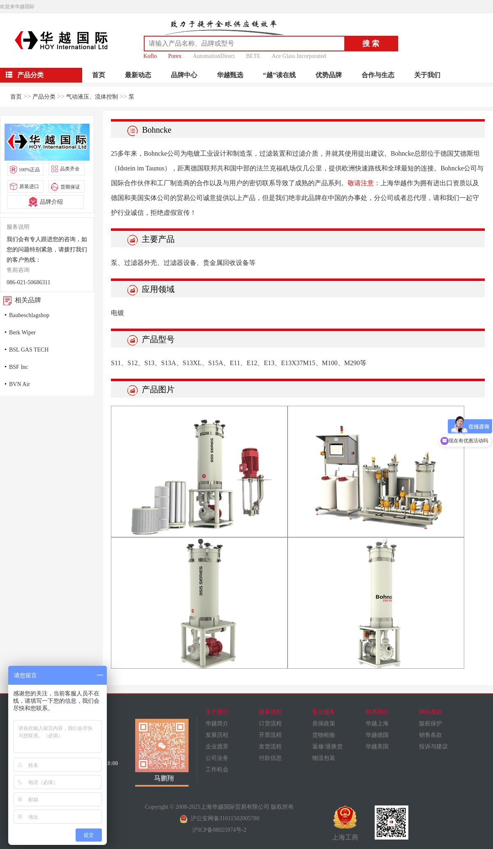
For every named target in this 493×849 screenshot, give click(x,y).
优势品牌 (329, 74)
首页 (98, 74)
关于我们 (427, 74)
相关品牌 (20, 300)
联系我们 (377, 712)
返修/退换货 (327, 746)
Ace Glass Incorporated (299, 56)
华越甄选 (230, 74)
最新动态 (138, 74)
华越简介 (216, 723)
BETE (253, 56)
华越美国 (377, 746)
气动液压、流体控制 (92, 97)
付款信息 (270, 758)
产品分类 (43, 97)
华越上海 (377, 723)
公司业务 (216, 758)
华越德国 (377, 735)
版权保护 (430, 723)
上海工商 (345, 823)
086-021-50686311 (29, 282)
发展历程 (216, 735)
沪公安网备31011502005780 (219, 818)
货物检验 (323, 735)
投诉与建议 (433, 746)
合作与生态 (378, 74)
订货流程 (270, 723)
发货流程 (270, 746)
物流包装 (323, 758)
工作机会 (216, 769)
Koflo (150, 56)
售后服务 (323, 712)
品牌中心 (184, 74)
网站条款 (430, 712)
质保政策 (323, 723)
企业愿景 (216, 746)
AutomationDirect (214, 56)
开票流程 (270, 735)
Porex (175, 56)
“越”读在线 (279, 74)
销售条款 (430, 735)
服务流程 (270, 712)
